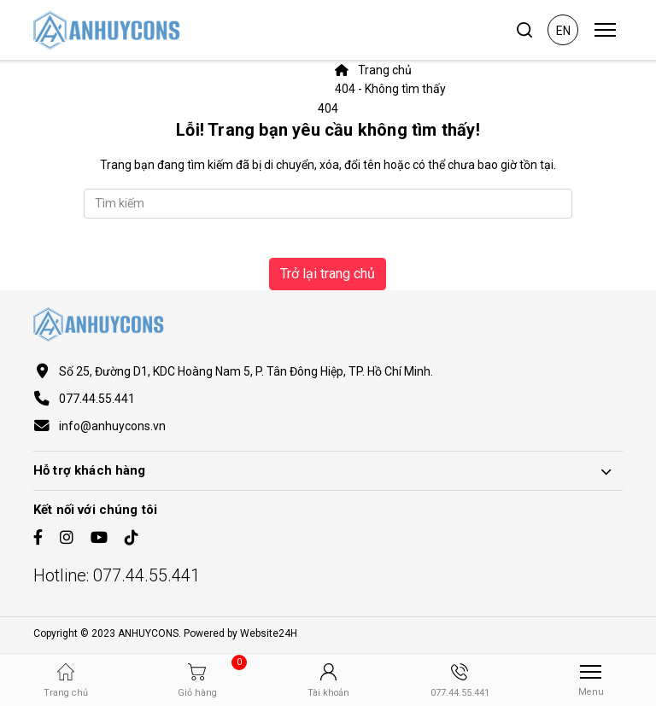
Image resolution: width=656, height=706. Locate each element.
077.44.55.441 (97, 399)
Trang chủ (373, 70)
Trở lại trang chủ (327, 273)
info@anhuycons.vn (112, 426)
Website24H (268, 633)
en (563, 31)
